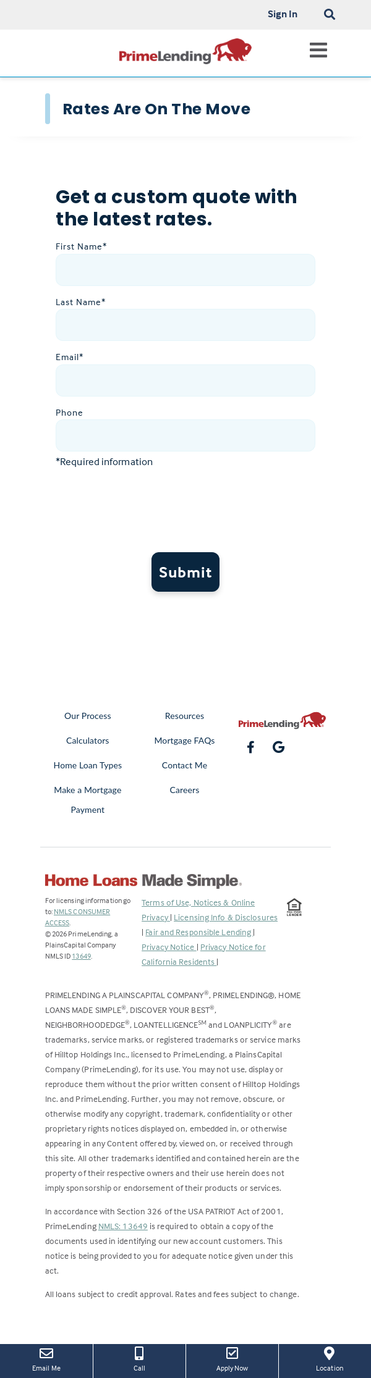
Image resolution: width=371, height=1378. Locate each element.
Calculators (87, 740)
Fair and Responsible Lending (199, 931)
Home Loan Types (88, 765)
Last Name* (81, 302)
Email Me (46, 1358)
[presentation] (191, 511)
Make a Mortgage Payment (87, 799)
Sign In (283, 13)
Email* (69, 357)
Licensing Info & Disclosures (226, 917)
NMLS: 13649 (123, 1225)
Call (139, 1358)
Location (329, 1358)
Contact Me (184, 765)
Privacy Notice (169, 946)
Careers (185, 789)
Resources (184, 715)
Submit (185, 572)
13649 (81, 955)
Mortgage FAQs (184, 740)
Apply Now (232, 1358)
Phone (69, 412)
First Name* (81, 246)
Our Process (87, 715)
